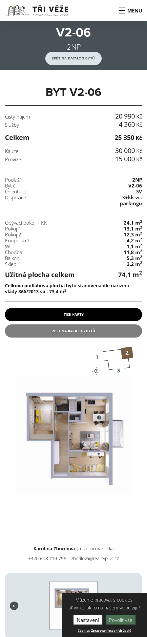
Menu (130, 10)
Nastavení (88, 620)
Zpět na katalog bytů (73, 58)
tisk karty (74, 314)
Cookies (84, 631)
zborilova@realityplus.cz (95, 558)
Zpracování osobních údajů (111, 631)
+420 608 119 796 (47, 558)
